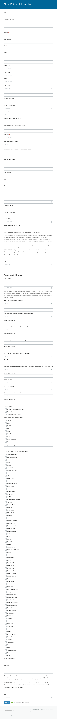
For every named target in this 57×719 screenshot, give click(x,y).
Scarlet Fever (9, 616)
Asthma (8, 475)
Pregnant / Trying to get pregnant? (14, 409)
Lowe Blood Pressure (11, 584)
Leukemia (8, 579)
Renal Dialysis (9, 608)
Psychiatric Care (10, 600)
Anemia (8, 462)
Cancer (8, 489)
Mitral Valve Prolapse (11, 589)
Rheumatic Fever (10, 610)
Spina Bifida (9, 626)
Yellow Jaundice (10, 653)
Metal (7, 423)
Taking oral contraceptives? (13, 414)
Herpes (8, 560)
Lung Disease (9, 587)
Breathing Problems (11, 483)
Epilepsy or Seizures (11, 518)
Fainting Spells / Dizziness (12, 526)
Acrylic (8, 436)
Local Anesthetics (10, 439)
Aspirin (8, 420)
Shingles (8, 618)
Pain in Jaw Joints (10, 594)
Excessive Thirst (10, 523)
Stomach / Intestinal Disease (13, 629)
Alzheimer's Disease (11, 457)
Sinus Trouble (9, 624)
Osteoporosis (9, 592)
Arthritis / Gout (9, 468)
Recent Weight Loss (11, 605)
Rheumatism (9, 613)
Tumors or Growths (11, 645)
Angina (8, 465)
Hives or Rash (9, 568)
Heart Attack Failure (11, 542)
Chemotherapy (10, 491)
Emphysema (9, 515)
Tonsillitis (8, 639)
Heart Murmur (9, 544)
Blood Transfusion (10, 481)
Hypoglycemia (9, 571)
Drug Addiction (10, 510)
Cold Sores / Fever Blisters (12, 497)
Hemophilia (9, 552)
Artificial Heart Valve (11, 470)
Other (7, 442)
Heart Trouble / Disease (12, 550)
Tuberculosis (9, 642)
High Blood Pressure (11, 563)
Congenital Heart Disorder (12, 499)
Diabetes (8, 507)
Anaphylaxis (9, 460)
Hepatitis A (9, 555)
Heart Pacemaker (10, 547)
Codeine (8, 431)
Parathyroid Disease (11, 597)
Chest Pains (9, 494)
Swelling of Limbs (10, 634)
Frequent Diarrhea (10, 531)
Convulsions (9, 502)
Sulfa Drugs (9, 434)
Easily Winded (9, 512)
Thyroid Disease (10, 637)
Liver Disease (9, 581)
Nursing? (8, 412)
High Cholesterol (10, 565)
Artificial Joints (9, 473)
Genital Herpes (10, 534)
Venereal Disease (10, 650)
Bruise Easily (9, 486)
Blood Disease (9, 478)
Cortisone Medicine (11, 505)
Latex (7, 428)
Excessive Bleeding (11, 520)
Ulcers (7, 647)
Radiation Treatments (11, 602)
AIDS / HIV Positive (11, 454)
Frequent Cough (10, 528)
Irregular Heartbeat (11, 573)
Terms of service (7, 715)
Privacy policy (15, 715)
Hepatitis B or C (10, 557)
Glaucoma (8, 536)
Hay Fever (8, 539)
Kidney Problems (10, 576)
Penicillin (8, 426)
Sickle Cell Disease (11, 621)
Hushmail (9, 710)
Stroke (8, 631)
